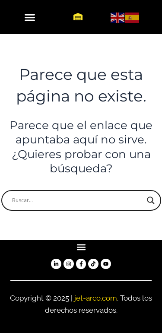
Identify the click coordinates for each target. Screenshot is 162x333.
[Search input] (77, 200)
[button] (29, 17)
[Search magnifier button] (151, 200)
